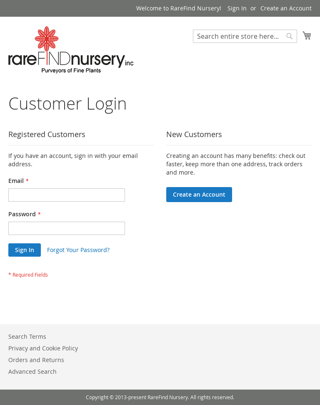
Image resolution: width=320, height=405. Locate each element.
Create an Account (286, 8)
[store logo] (70, 49)
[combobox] (245, 36)
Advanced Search (32, 371)
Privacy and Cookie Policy (43, 348)
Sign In (237, 8)
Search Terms (27, 336)
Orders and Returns (36, 360)
